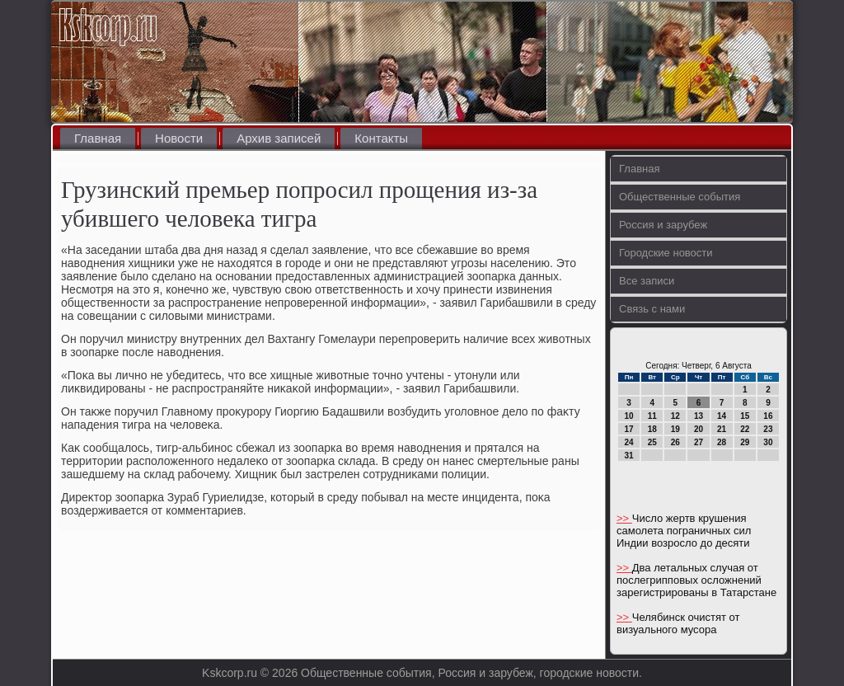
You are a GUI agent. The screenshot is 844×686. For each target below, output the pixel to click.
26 (675, 442)
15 (744, 416)
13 (698, 416)
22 (744, 429)
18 (652, 429)
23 (767, 429)
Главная (97, 138)
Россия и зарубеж (663, 224)
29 (744, 442)
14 (721, 416)
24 (629, 442)
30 (767, 442)
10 (629, 416)
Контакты (381, 138)
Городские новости (666, 253)
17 (629, 429)
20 (698, 429)
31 (629, 455)
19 (675, 429)
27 (698, 442)
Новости (179, 138)
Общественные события (679, 196)
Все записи (646, 281)
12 (675, 416)
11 (652, 416)
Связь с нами (652, 309)
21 (721, 429)
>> (624, 518)
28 (721, 442)
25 (652, 442)
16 (767, 416)
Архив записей (279, 138)
